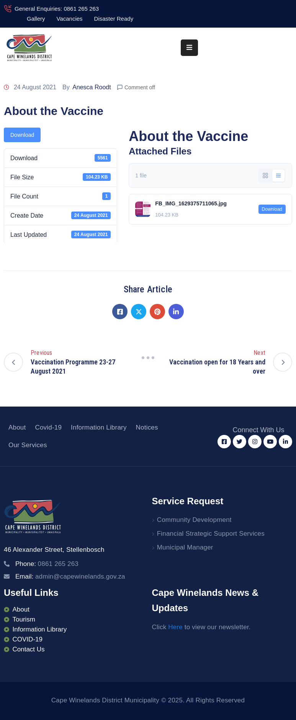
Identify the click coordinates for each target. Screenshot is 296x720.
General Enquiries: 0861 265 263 (57, 8)
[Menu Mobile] (189, 47)
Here (175, 627)
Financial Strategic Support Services (211, 533)
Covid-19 (48, 427)
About (17, 427)
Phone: (46, 563)
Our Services (27, 445)
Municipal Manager (185, 547)
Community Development (194, 519)
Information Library (99, 427)
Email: (70, 576)
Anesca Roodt (91, 87)
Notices (147, 427)
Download (22, 135)
